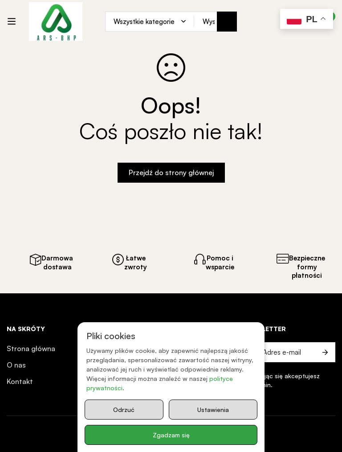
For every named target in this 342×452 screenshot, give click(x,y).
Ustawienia (213, 409)
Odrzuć (123, 409)
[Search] (227, 22)
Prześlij (325, 352)
